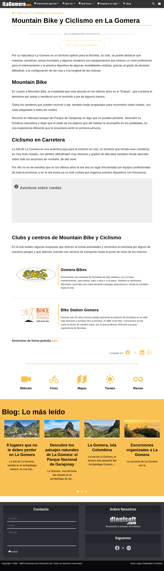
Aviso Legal (135, 563)
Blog (127, 3)
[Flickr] (128, 549)
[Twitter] (135, 354)
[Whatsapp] (149, 354)
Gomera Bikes (73, 270)
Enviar (13, 551)
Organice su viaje (108, 3)
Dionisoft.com (45, 563)
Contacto (158, 563)
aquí (54, 340)
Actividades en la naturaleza (48, 13)
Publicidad (147, 563)
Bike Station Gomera (79, 310)
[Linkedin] (142, 354)
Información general (46, 3)
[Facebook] (127, 354)
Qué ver (69, 3)
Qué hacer (86, 3)
